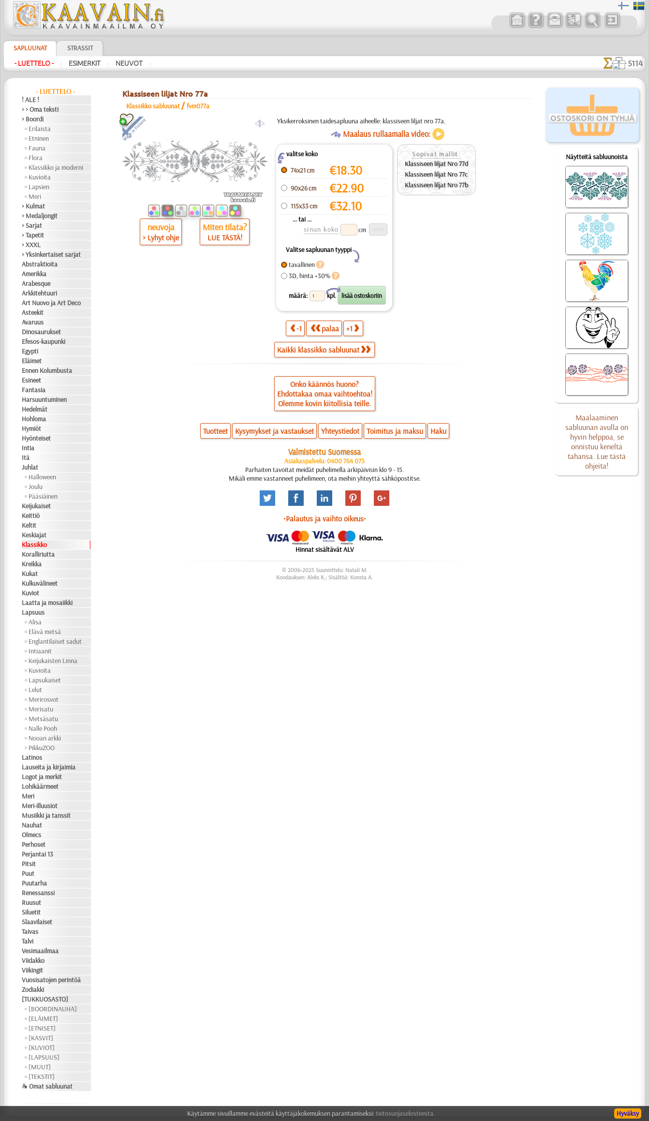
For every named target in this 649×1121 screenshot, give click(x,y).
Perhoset (33, 844)
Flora (36, 157)
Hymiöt (31, 428)
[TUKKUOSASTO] (45, 999)
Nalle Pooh (43, 728)
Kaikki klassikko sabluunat (323, 349)
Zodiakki (33, 989)
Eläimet (32, 360)
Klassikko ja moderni (56, 167)
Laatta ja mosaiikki (47, 602)
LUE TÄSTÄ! (224, 237)
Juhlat (30, 467)
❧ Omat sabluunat (47, 1086)
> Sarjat (32, 225)
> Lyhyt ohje (161, 237)
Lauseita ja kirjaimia (48, 767)
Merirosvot (44, 699)
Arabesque (36, 283)
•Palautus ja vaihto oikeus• (324, 518)
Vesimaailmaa (40, 950)
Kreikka (32, 564)
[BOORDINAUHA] (53, 1008)
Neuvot (129, 63)
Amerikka (34, 273)
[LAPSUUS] (44, 1057)
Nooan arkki (45, 738)
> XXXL (31, 244)
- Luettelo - (34, 63)
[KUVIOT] (42, 1047)
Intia (28, 447)
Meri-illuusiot (40, 805)
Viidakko (33, 960)
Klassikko (34, 544)
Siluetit (31, 912)
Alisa (35, 622)
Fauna (37, 148)
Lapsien (39, 186)
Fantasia (33, 389)
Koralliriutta (38, 554)
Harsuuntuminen (44, 399)
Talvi (27, 941)
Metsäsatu (43, 718)
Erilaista (40, 128)
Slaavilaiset (37, 921)
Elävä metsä (45, 631)
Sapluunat (30, 48)
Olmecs (31, 834)
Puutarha (34, 883)
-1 (296, 328)
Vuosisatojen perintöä (51, 979)
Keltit (29, 525)
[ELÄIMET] (43, 1018)
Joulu (36, 486)
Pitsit (29, 863)
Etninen (39, 138)
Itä (26, 457)
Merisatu (41, 709)
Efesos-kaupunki (43, 341)
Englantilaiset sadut (55, 641)
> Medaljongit (40, 215)
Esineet (31, 380)
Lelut (35, 689)
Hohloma (34, 418)
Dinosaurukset (41, 331)
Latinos (32, 757)
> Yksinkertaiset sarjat (51, 254)
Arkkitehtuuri (39, 293)
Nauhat (32, 825)
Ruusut (31, 902)
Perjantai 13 (37, 854)
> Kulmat (33, 206)
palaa (324, 328)
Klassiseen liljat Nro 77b (436, 184)
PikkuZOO (42, 747)
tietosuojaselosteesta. (405, 1113)
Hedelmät (34, 409)
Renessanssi (38, 892)
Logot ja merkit (42, 776)
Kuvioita (40, 177)
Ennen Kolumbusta (47, 370)
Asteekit (33, 312)
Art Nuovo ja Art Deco (51, 302)
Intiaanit (40, 651)
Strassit (80, 48)
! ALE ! (30, 99)
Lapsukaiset (45, 680)
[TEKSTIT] (42, 1076)
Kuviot (30, 593)
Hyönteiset (36, 438)
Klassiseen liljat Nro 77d (436, 163)
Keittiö (31, 515)
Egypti (30, 351)
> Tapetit (33, 235)
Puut (28, 873)
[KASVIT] (41, 1037)
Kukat (30, 573)
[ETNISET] (42, 1028)
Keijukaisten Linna (53, 660)
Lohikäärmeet (40, 786)
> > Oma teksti (40, 109)
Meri (35, 196)
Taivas (30, 931)
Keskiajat (34, 535)
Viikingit (32, 970)
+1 (352, 328)
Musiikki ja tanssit (46, 815)
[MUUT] (40, 1066)
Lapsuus (33, 612)
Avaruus (33, 322)
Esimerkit (85, 63)
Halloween (42, 476)
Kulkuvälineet (40, 583)
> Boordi (33, 119)
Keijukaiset (36, 506)
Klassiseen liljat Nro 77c (436, 174)
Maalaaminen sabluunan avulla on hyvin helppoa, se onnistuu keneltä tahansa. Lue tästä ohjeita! (596, 442)
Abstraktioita (40, 264)
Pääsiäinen (43, 496)
